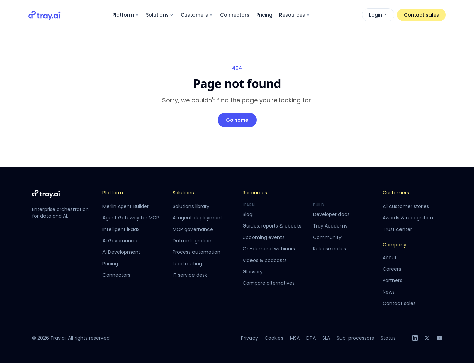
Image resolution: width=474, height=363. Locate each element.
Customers (197, 14)
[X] (427, 338)
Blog (248, 214)
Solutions (160, 14)
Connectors (234, 14)
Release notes (329, 248)
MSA (295, 338)
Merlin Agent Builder (125, 206)
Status (388, 338)
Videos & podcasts (265, 260)
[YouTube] (439, 338)
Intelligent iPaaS (121, 229)
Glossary (253, 271)
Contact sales (421, 14)
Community (327, 237)
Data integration (192, 240)
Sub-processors (355, 338)
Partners (392, 280)
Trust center (397, 229)
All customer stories (406, 206)
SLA (326, 338)
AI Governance (119, 240)
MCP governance (193, 229)
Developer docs (331, 214)
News (389, 292)
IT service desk (190, 275)
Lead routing (187, 263)
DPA (311, 338)
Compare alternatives (269, 283)
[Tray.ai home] (44, 14)
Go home (237, 120)
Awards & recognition (408, 217)
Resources (294, 14)
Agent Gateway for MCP (130, 217)
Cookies (274, 338)
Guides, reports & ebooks (272, 225)
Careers (392, 269)
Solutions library (191, 206)
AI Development (121, 252)
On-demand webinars (269, 248)
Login (378, 14)
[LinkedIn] (415, 338)
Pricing (264, 14)
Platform (125, 14)
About (390, 257)
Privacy (249, 338)
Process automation (196, 252)
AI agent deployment (198, 217)
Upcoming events (264, 237)
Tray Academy (330, 225)
